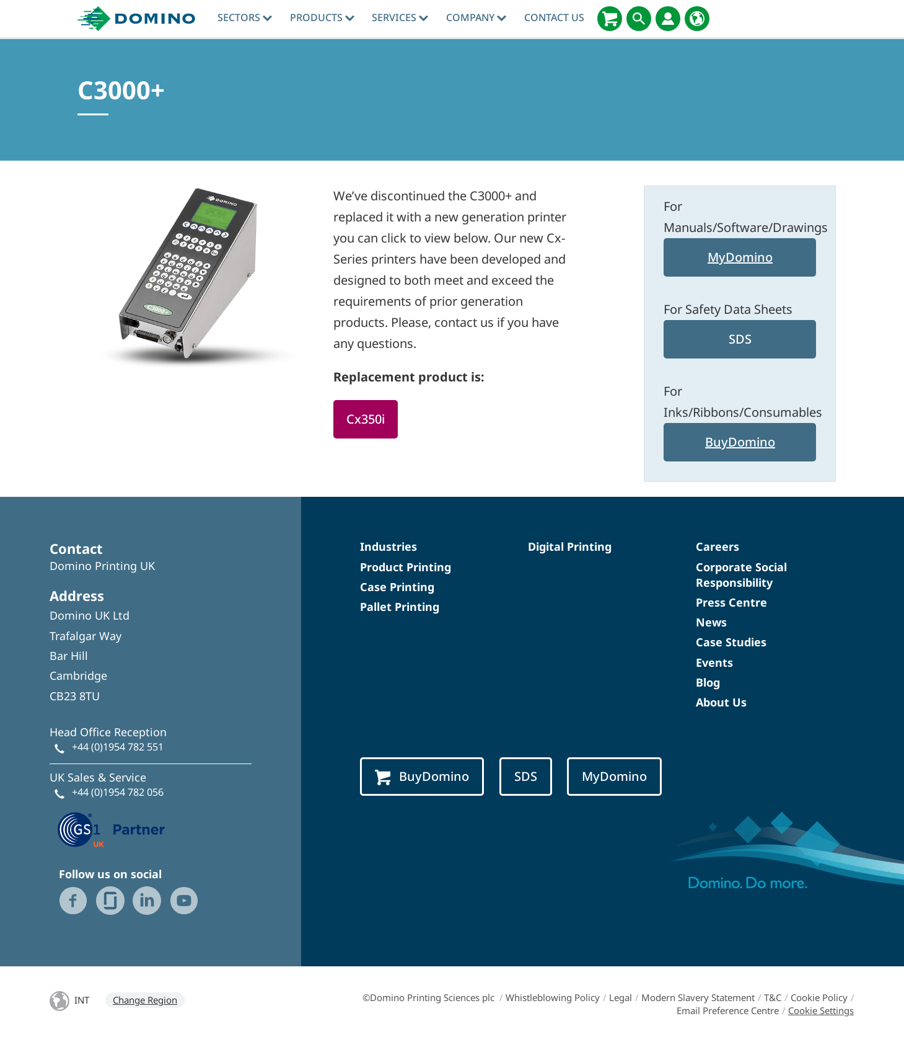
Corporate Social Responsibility (741, 574)
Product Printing (405, 566)
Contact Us (554, 17)
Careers (717, 546)
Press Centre (731, 602)
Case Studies (731, 642)
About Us (721, 702)
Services (400, 17)
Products (322, 17)
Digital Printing (570, 546)
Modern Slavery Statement (698, 997)
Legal (620, 997)
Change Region (145, 1000)
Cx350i (365, 419)
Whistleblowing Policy (553, 997)
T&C (772, 997)
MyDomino (740, 257)
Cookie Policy (819, 997)
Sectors (244, 17)
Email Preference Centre (728, 1010)
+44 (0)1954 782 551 (118, 747)
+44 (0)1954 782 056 (118, 792)
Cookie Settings (821, 1010)
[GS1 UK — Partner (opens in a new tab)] (111, 828)
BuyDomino (740, 442)
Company (476, 17)
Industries (388, 546)
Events (714, 662)
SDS (740, 339)
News (711, 622)
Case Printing (397, 586)
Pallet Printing (399, 606)
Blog (708, 682)
